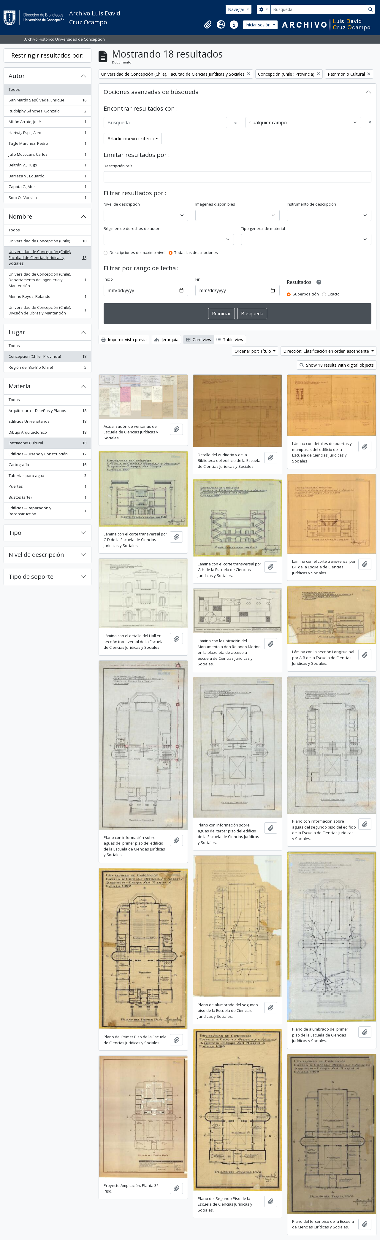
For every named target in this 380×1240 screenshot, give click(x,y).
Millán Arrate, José (47, 123)
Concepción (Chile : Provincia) (47, 358)
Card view (198, 339)
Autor (17, 76)
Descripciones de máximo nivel (137, 252)
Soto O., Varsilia (47, 199)
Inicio (108, 279)
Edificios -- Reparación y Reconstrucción (47, 510)
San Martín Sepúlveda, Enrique (47, 101)
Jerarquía (166, 339)
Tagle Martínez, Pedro (47, 145)
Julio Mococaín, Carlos (47, 156)
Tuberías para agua (47, 477)
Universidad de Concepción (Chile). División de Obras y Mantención (47, 310)
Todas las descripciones (196, 252)
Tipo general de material (263, 228)
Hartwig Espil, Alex (47, 134)
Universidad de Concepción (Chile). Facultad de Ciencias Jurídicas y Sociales (47, 257)
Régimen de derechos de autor (131, 228)
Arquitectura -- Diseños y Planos (47, 412)
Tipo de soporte (31, 577)
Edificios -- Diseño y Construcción (47, 455)
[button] (207, 24)
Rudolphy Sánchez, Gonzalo (47, 112)
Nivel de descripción (36, 555)
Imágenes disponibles (215, 204)
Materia (19, 386)
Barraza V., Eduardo (47, 177)
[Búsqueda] (318, 9)
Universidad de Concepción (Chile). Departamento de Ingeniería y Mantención (47, 279)
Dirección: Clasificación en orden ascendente (326, 351)
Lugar (17, 332)
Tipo (15, 533)
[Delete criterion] (369, 122)
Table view (229, 339)
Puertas (47, 488)
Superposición (306, 294)
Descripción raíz (118, 165)
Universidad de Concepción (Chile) (47, 242)
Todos (14, 89)
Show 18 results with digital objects (337, 365)
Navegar (237, 9)
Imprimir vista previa (124, 339)
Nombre (20, 216)
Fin (197, 279)
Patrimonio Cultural (47, 444)
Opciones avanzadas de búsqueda (151, 92)
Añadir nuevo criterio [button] (130, 138)
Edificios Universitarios (47, 423)
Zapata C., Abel (47, 188)
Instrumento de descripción (311, 204)
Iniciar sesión (259, 25)
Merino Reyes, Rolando (47, 298)
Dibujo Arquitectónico (47, 434)
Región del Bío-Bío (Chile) (47, 369)
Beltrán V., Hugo (47, 166)
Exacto (334, 294)
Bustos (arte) (47, 499)
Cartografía (47, 466)
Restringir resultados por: (47, 55)
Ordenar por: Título (253, 351)
